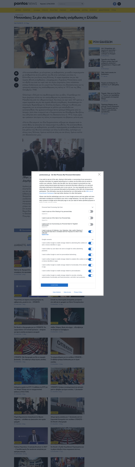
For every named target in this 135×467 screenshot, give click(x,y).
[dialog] (67, 233)
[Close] (100, 175)
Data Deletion (57, 292)
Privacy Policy (78, 292)
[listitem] (67, 207)
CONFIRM (54, 285)
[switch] (90, 211)
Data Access (67, 292)
